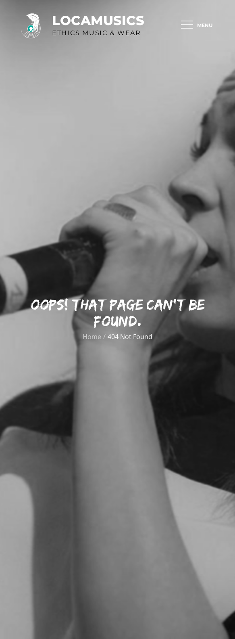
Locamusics (98, 20)
